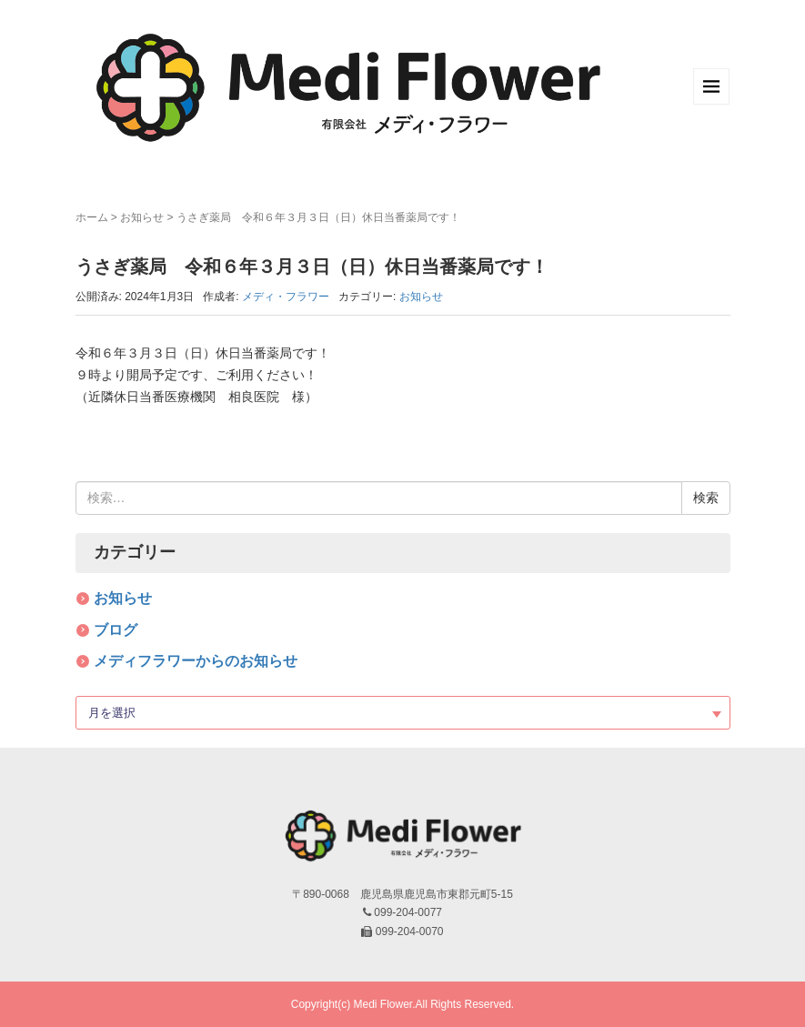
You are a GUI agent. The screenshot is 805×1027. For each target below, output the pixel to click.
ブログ (115, 630)
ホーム (91, 217)
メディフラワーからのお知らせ (195, 661)
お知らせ (142, 217)
